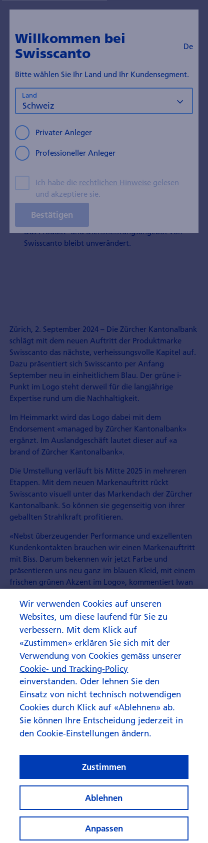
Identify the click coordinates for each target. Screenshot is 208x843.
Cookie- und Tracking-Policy (74, 673)
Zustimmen (104, 771)
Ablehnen (103, 802)
